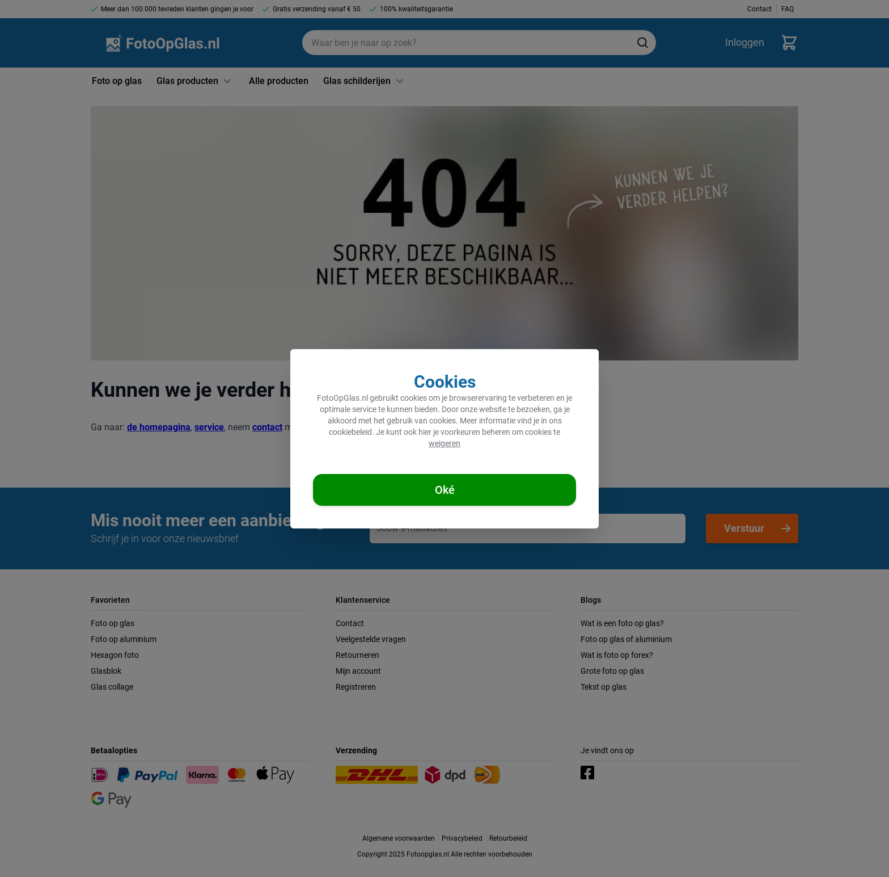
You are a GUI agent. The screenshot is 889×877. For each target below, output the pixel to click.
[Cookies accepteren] (444, 490)
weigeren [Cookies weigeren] (444, 443)
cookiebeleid (350, 432)
